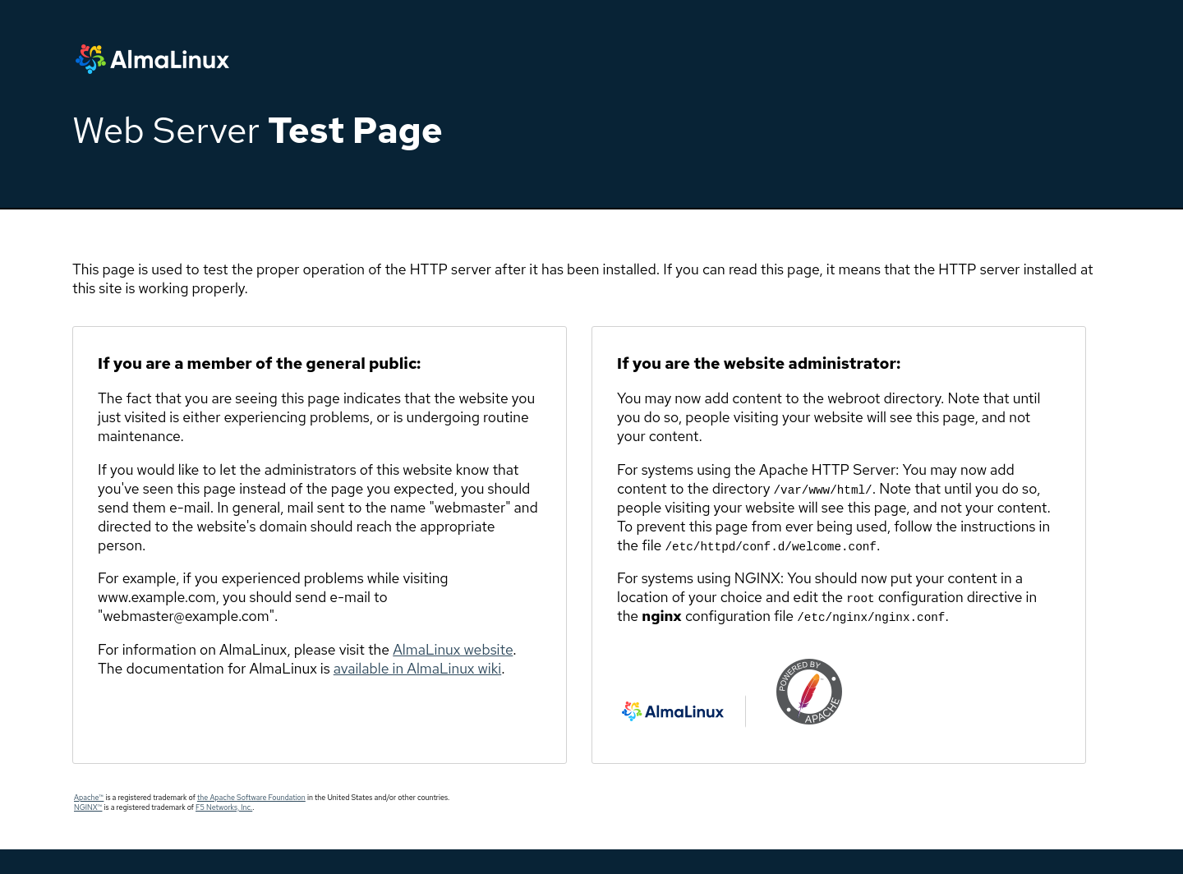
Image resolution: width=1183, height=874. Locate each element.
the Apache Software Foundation (251, 798)
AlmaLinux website (453, 649)
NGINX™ (88, 807)
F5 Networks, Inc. (224, 807)
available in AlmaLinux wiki (417, 668)
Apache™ (89, 798)
